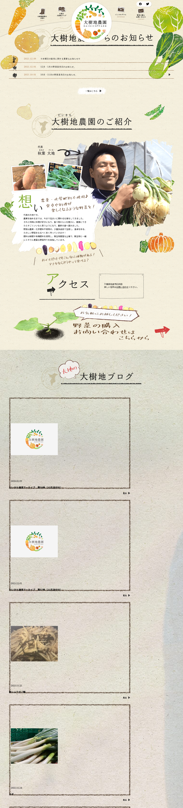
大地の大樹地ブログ (72, 752)
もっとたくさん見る (37, 577)
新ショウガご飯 (131, 439)
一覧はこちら (92, 90)
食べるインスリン (75, 497)
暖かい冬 (128, 497)
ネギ (11, 497)
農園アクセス (127, 752)
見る (54, 448)
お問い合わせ (122, 286)
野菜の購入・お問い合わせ (153, 752)
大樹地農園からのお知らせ (101, 752)
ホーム (26, 752)
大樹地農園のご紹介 (46, 752)
